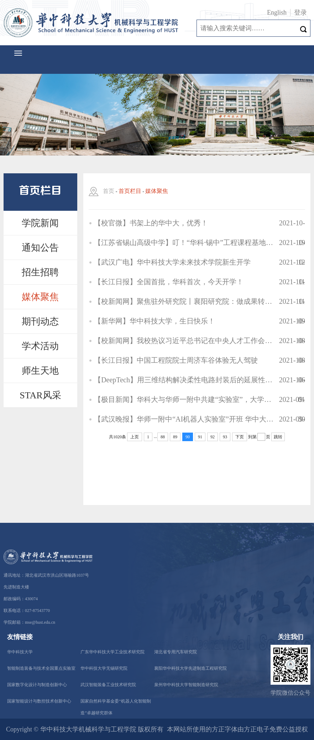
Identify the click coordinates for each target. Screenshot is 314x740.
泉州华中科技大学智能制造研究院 (186, 684)
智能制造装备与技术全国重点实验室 (41, 668)
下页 (239, 436)
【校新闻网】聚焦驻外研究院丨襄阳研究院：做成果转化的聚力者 (183, 301)
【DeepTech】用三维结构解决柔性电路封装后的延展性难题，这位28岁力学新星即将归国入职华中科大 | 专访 (183, 380)
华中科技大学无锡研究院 (103, 668)
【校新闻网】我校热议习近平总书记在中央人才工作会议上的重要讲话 (183, 341)
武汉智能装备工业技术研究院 (108, 684)
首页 (108, 191)
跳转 (278, 436)
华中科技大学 (20, 651)
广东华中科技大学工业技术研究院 (112, 651)
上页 (134, 436)
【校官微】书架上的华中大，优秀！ (151, 223)
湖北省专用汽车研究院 (175, 651)
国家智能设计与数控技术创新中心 (39, 701)
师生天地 (40, 371)
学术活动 (40, 346)
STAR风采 (40, 395)
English (277, 12)
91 (200, 436)
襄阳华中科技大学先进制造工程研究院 (190, 668)
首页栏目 (130, 191)
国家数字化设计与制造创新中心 (37, 684)
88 (163, 436)
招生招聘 (40, 272)
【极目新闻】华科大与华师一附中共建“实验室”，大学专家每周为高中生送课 (183, 399)
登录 (300, 12)
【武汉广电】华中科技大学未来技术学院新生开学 (172, 262)
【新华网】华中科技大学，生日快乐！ (154, 321)
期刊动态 (40, 321)
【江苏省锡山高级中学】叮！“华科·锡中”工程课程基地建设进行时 (183, 242)
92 (212, 436)
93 (225, 436)
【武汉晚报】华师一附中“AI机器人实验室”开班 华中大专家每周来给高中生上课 (183, 419)
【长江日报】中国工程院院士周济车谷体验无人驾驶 (176, 360)
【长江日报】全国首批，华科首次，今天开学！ (169, 282)
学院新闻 (40, 223)
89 (175, 436)
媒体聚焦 (40, 297)
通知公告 (40, 248)
